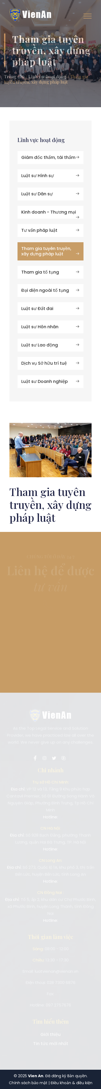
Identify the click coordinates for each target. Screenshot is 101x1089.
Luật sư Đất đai (50, 308)
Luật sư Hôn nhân (50, 327)
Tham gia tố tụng (50, 272)
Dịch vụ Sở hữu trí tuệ (50, 363)
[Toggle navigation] (87, 16)
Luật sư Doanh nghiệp (50, 381)
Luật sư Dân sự (50, 194)
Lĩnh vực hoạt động (47, 76)
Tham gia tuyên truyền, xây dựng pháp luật (50, 251)
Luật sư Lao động (50, 345)
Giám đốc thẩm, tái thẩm (50, 157)
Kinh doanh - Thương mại (50, 214)
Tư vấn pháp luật (50, 230)
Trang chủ (14, 76)
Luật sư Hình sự (50, 176)
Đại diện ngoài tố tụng (50, 290)
